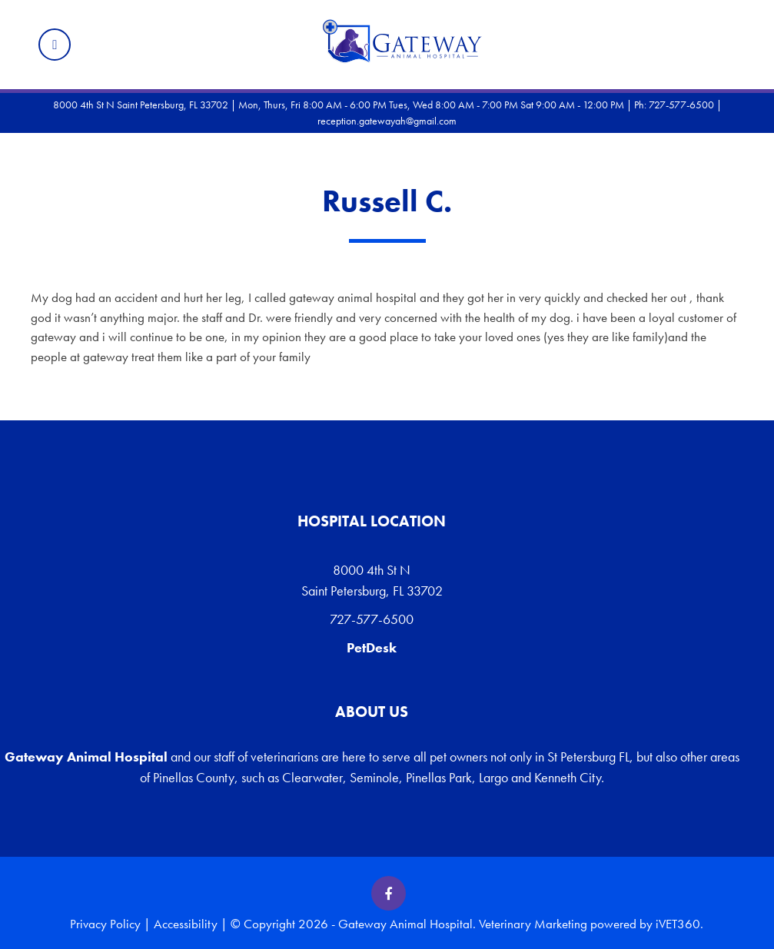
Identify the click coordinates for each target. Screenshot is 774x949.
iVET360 (678, 923)
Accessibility (186, 923)
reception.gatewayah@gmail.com (387, 121)
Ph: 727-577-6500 (674, 104)
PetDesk (372, 647)
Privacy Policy (105, 923)
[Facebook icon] (388, 893)
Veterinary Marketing (533, 923)
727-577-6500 (372, 619)
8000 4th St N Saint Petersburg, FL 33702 (372, 580)
